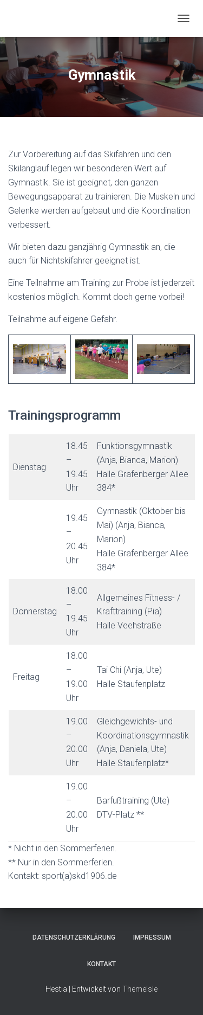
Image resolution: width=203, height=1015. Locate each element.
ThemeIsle (140, 989)
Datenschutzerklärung (73, 937)
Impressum (152, 937)
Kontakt (101, 964)
